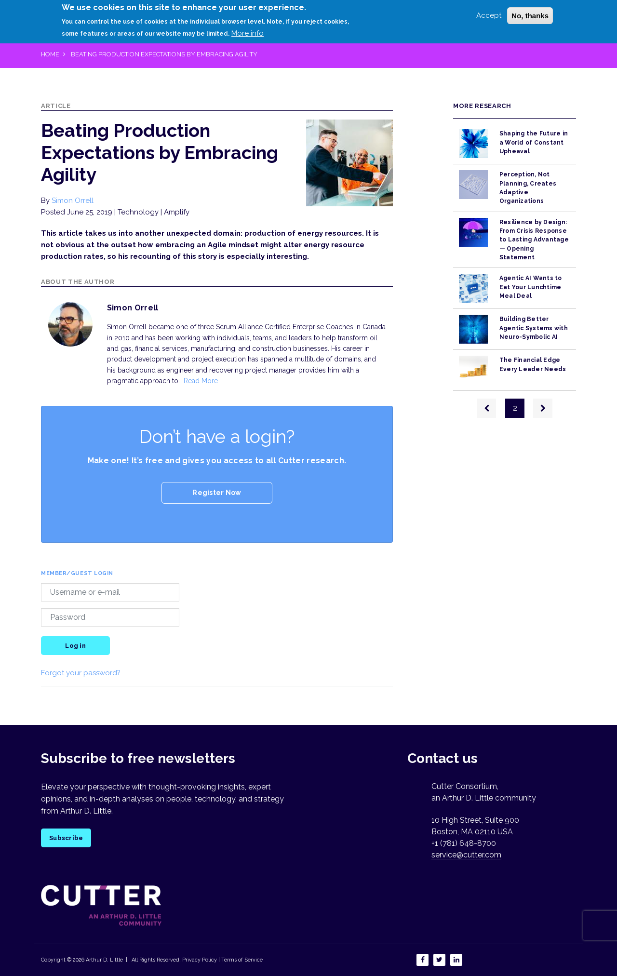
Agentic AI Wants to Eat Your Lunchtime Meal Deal (530, 287)
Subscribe (66, 838)
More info (247, 33)
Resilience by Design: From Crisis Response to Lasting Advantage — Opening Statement (534, 240)
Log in (75, 645)
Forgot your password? (81, 672)
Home (50, 54)
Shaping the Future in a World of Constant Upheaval (533, 142)
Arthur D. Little (103, 960)
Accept (488, 15)
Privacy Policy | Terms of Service (222, 960)
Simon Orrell (73, 200)
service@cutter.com (466, 854)
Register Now (216, 492)
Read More (201, 381)
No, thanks (530, 16)
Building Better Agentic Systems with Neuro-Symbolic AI (533, 328)
